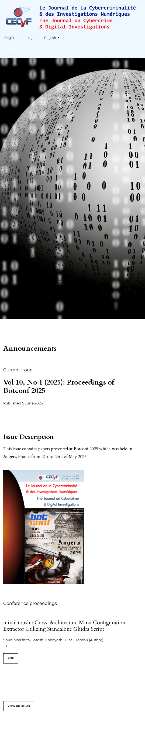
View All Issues (19, 706)
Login (31, 38)
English (54, 37)
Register (11, 38)
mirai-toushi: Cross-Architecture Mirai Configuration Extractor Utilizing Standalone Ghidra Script (64, 626)
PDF (11, 658)
